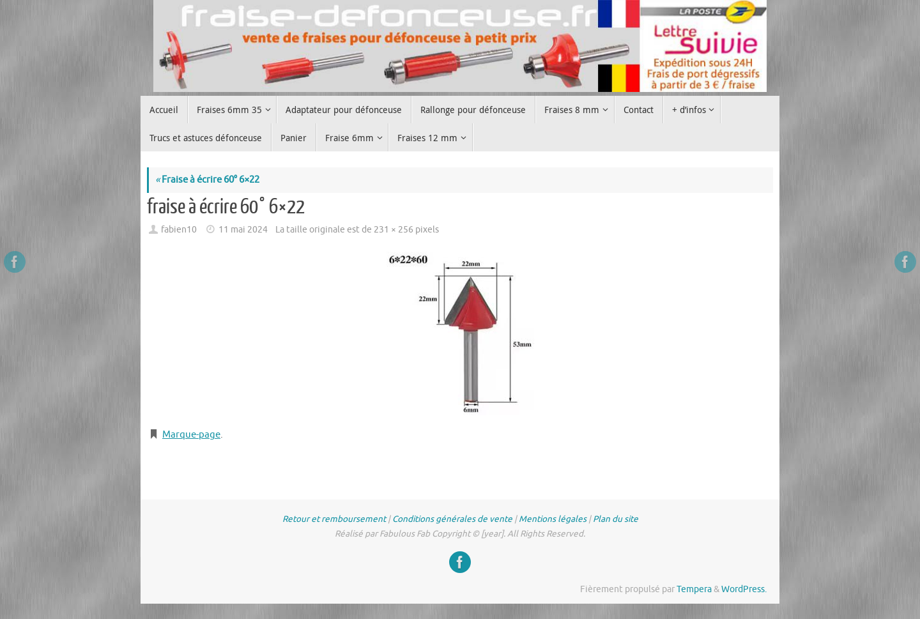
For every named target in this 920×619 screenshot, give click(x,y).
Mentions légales (552, 519)
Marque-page (191, 435)
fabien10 (179, 229)
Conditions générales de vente (452, 519)
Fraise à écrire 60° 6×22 (207, 180)
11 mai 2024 (243, 229)
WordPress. (744, 589)
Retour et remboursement (334, 519)
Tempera (694, 589)
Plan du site (615, 519)
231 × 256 (393, 229)
